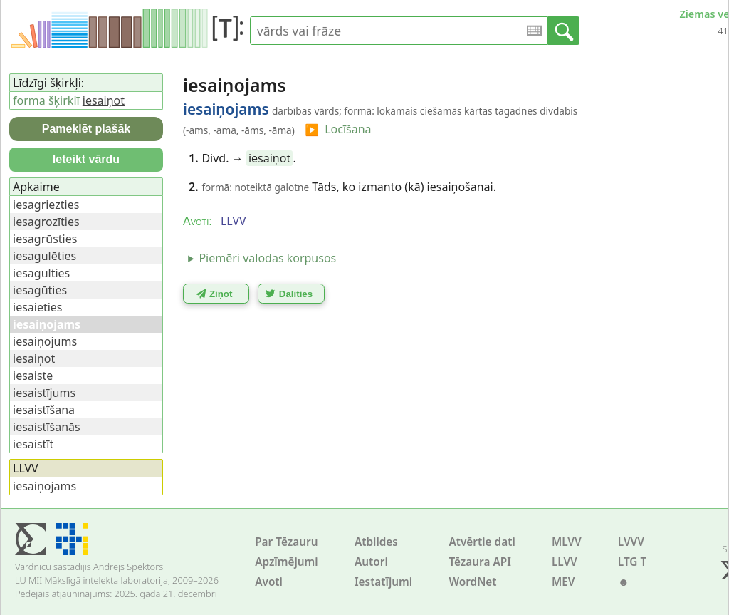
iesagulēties (44, 256)
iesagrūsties (45, 239)
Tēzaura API (480, 561)
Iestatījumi (383, 581)
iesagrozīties (46, 221)
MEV (563, 581)
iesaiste (33, 375)
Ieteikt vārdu (86, 159)
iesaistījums (44, 392)
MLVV (567, 541)
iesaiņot (269, 158)
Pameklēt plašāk (86, 129)
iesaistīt (33, 444)
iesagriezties (46, 204)
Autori (371, 561)
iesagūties (40, 290)
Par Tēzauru (286, 541)
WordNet (472, 581)
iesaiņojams (44, 486)
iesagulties (41, 273)
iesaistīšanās (46, 427)
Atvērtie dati (482, 541)
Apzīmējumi (286, 561)
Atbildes (376, 541)
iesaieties (38, 307)
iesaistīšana (44, 410)
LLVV (564, 561)
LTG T (632, 561)
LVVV (631, 541)
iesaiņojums (45, 341)
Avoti (269, 581)
